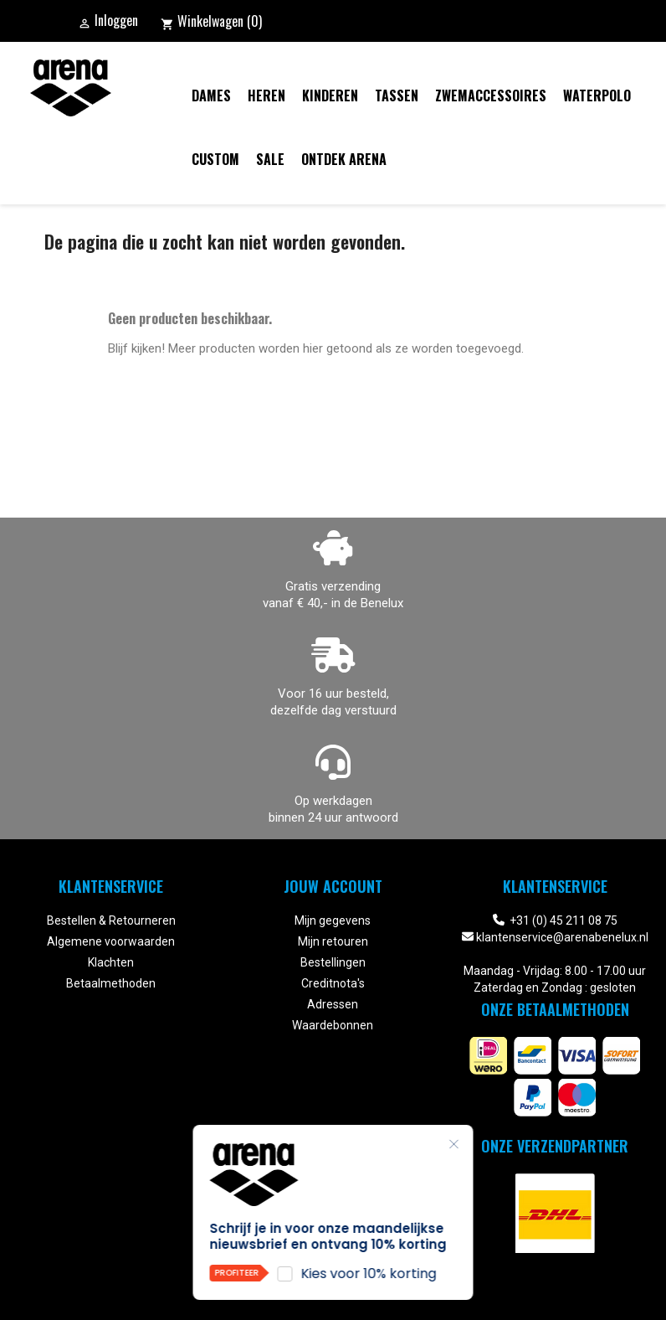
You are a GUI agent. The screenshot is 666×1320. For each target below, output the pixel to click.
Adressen (332, 1004)
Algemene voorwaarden (111, 941)
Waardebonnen (332, 1025)
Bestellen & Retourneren (111, 920)
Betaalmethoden (111, 983)
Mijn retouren (333, 941)
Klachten (111, 962)
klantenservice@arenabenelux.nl (562, 937)
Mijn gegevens (333, 920)
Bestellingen (333, 962)
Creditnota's (333, 983)
